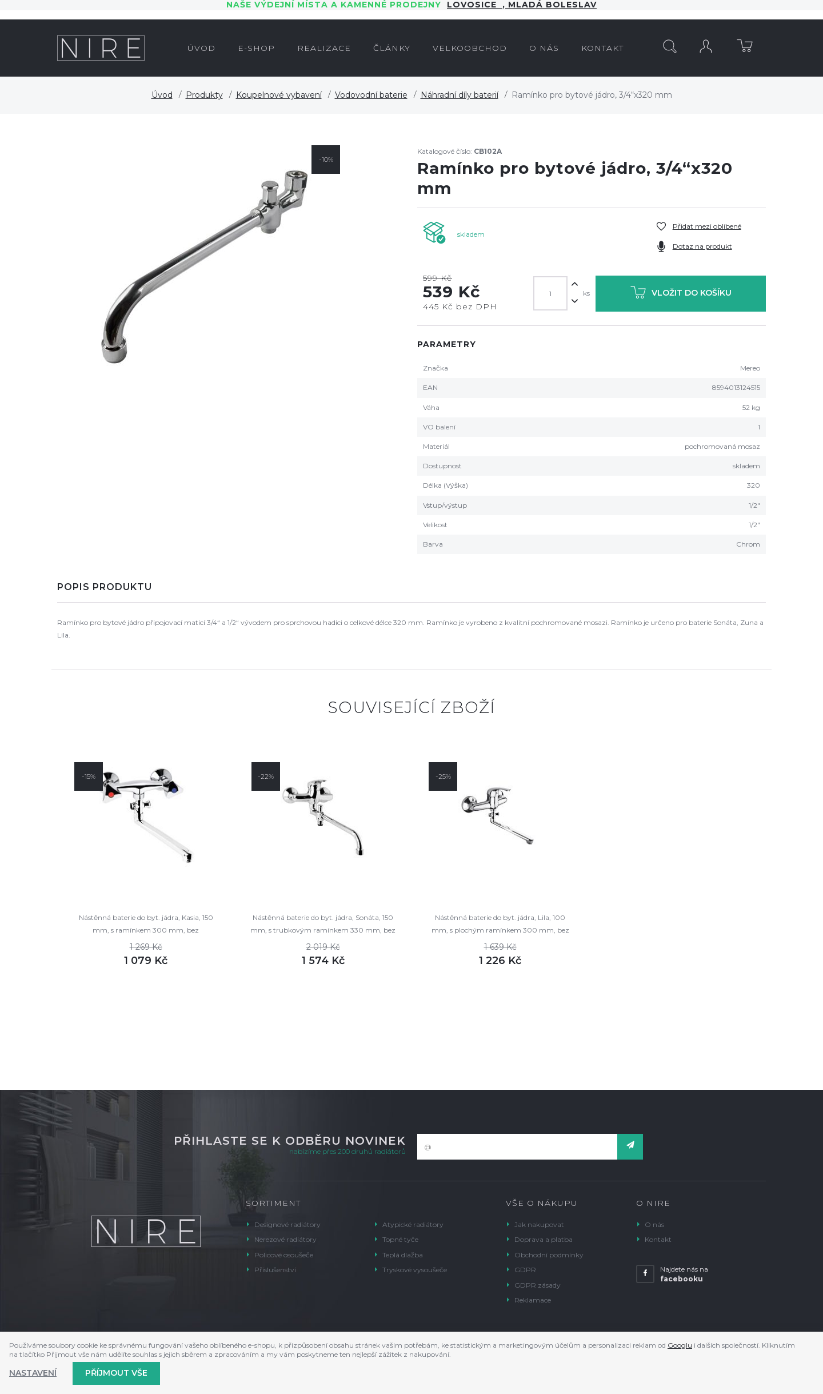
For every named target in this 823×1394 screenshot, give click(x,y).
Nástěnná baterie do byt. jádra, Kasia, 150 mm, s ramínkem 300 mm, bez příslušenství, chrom (146, 925)
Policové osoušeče (283, 1254)
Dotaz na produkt (702, 246)
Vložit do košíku (681, 294)
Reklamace (532, 1300)
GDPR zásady (537, 1285)
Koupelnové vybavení (279, 95)
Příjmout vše (116, 1373)
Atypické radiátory (413, 1224)
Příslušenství (275, 1269)
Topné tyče (400, 1239)
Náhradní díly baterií (459, 95)
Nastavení (33, 1373)
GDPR (525, 1269)
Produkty (204, 95)
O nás (654, 1224)
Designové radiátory (287, 1224)
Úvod (162, 95)
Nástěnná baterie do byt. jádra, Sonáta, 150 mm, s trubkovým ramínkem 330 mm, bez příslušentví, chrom (322, 925)
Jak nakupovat (539, 1224)
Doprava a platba (543, 1239)
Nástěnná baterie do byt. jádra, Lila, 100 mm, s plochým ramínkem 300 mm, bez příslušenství (500, 925)
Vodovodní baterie (371, 95)
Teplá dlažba (402, 1254)
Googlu (680, 1345)
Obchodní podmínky (549, 1254)
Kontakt (658, 1239)
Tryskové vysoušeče (414, 1269)
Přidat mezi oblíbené (707, 226)
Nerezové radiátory (285, 1239)
